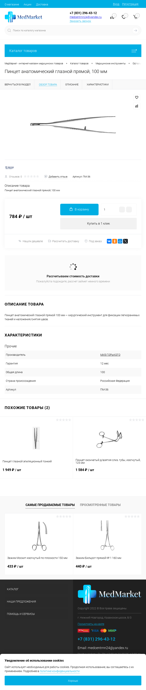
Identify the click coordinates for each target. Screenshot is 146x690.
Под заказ (93, 241)
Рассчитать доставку (63, 241)
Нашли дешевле (30, 241)
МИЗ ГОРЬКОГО (110, 354)
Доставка (42, 4)
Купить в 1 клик (98, 223)
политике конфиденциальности (60, 671)
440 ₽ (84, 566)
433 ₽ (15, 566)
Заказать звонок (80, 21)
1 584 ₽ (109, 472)
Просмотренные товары (100, 505)
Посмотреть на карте (91, 623)
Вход (116, 4)
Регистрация (130, 4)
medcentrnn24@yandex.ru (86, 17)
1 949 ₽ (36, 472)
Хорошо (73, 680)
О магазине (12, 4)
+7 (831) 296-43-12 (83, 13)
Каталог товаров (73, 50)
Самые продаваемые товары (50, 505)
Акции (27, 4)
